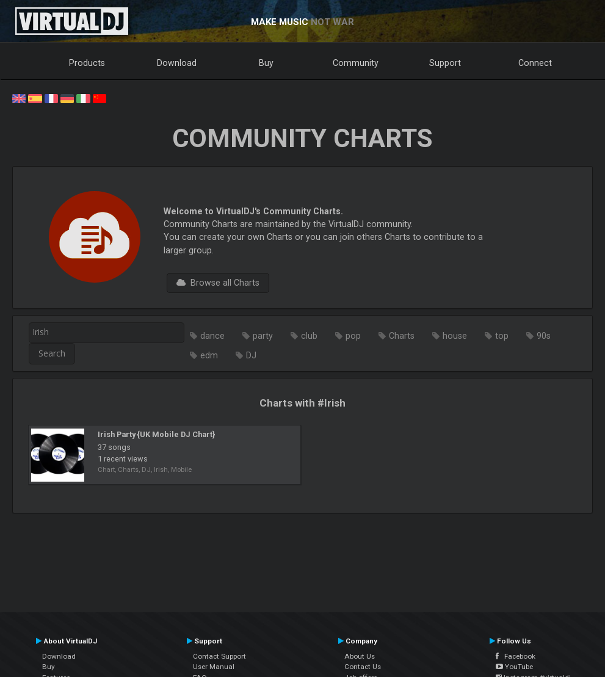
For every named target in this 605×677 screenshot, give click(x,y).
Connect (535, 63)
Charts (402, 336)
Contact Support (219, 656)
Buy (266, 63)
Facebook (515, 656)
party (263, 336)
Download (177, 63)
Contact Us (362, 666)
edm (209, 355)
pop (353, 336)
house (455, 336)
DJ (251, 355)
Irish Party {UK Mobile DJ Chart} (156, 434)
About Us (359, 656)
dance (212, 336)
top (502, 336)
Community (356, 63)
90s (544, 336)
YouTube (514, 666)
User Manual (213, 666)
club (309, 336)
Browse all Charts (217, 283)
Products (87, 63)
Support (445, 63)
